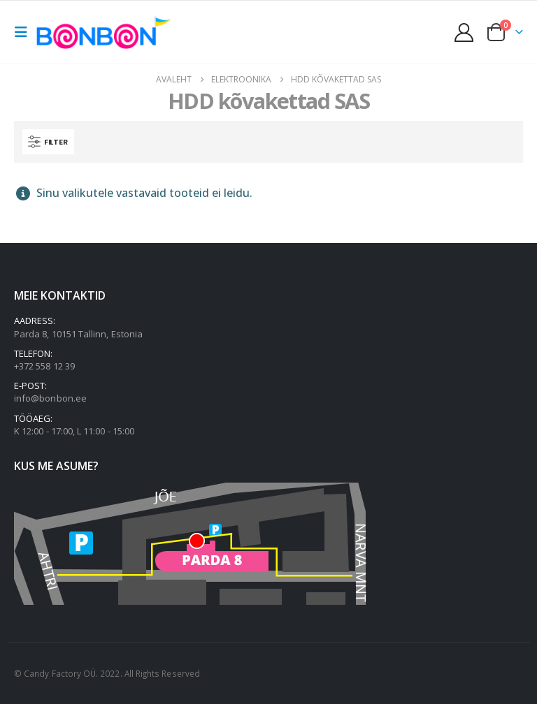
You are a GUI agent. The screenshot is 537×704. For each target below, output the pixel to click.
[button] (25, 32)
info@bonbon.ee (50, 398)
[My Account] (464, 32)
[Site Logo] (107, 31)
